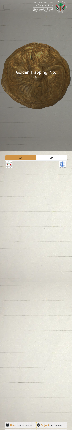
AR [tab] (20, 157)
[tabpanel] (36, 290)
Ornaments (56, 425)
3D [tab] (51, 157)
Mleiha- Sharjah (24, 425)
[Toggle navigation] (7, 7)
